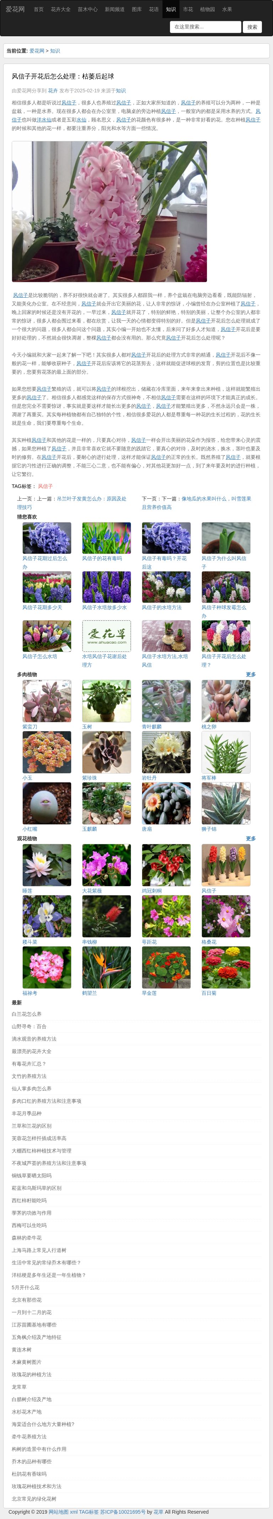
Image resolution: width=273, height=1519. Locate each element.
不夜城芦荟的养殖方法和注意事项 (49, 1163)
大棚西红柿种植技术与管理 (41, 1151)
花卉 (53, 90)
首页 (39, 9)
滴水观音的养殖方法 (34, 1039)
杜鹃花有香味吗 (29, 1474)
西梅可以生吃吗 (29, 1225)
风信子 (45, 486)
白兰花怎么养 (27, 1014)
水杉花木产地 (27, 1412)
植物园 (207, 9)
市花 (188, 9)
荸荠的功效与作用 (32, 1213)
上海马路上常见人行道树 (39, 1250)
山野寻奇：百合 (29, 1026)
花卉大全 (61, 9)
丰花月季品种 (27, 1113)
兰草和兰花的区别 (32, 1126)
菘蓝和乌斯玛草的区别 (36, 1188)
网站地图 (59, 1512)
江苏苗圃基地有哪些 (34, 1325)
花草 (159, 1512)
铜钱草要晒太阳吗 (32, 1175)
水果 (227, 9)
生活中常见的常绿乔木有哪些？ (46, 1262)
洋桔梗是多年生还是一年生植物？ (49, 1275)
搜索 (252, 27)
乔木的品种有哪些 (32, 1461)
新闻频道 (115, 9)
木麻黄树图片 (27, 1362)
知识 (171, 9)
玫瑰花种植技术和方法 (36, 1486)
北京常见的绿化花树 (34, 1499)
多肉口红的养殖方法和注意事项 (46, 1101)
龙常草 (19, 1387)
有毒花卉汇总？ (29, 1064)
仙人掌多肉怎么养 (32, 1088)
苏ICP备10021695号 (123, 1512)
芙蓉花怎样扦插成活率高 (39, 1138)
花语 (154, 9)
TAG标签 (89, 1512)
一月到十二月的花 (32, 1312)
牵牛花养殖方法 (29, 1436)
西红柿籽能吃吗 (29, 1200)
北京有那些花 (27, 1300)
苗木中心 (88, 9)
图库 (137, 9)
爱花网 (15, 9)
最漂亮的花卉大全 (32, 1051)
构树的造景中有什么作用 (39, 1449)
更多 (251, 674)
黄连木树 (22, 1349)
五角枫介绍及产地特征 (36, 1337)
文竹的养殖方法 (29, 1076)
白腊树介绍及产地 (32, 1399)
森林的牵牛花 (27, 1238)
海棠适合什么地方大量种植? (43, 1424)
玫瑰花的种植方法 (32, 1374)
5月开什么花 (25, 1287)
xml (74, 1512)
